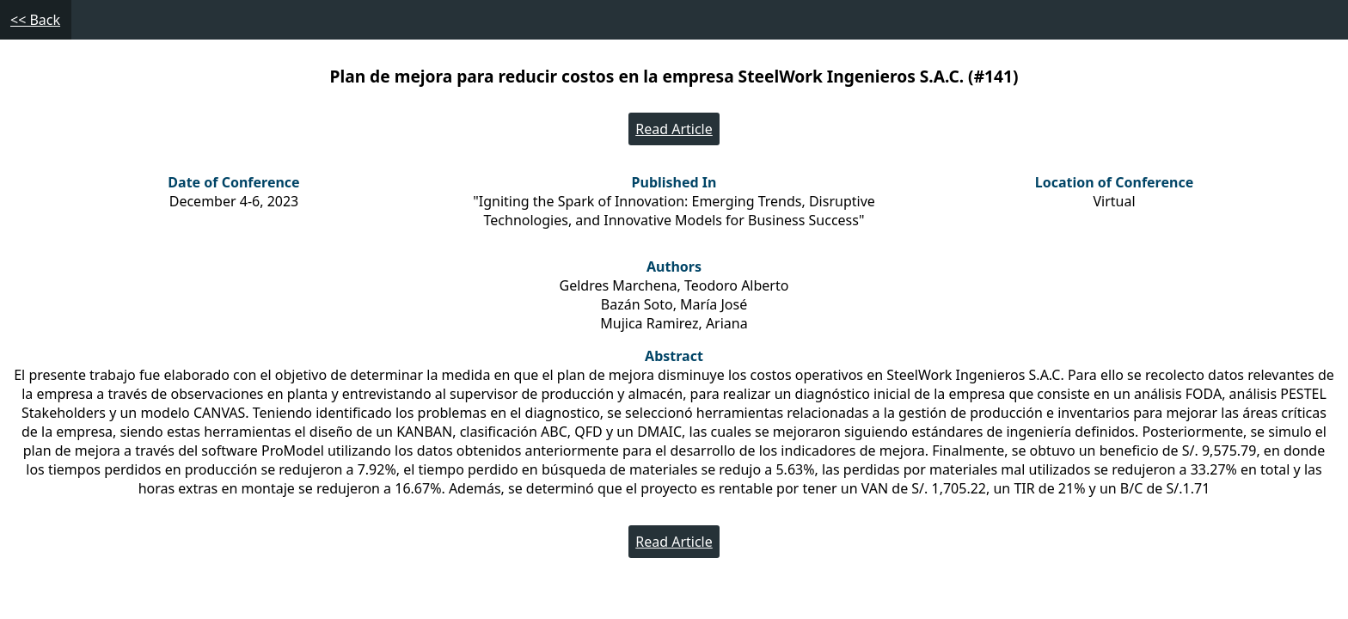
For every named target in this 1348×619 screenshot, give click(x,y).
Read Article (674, 129)
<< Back (35, 19)
